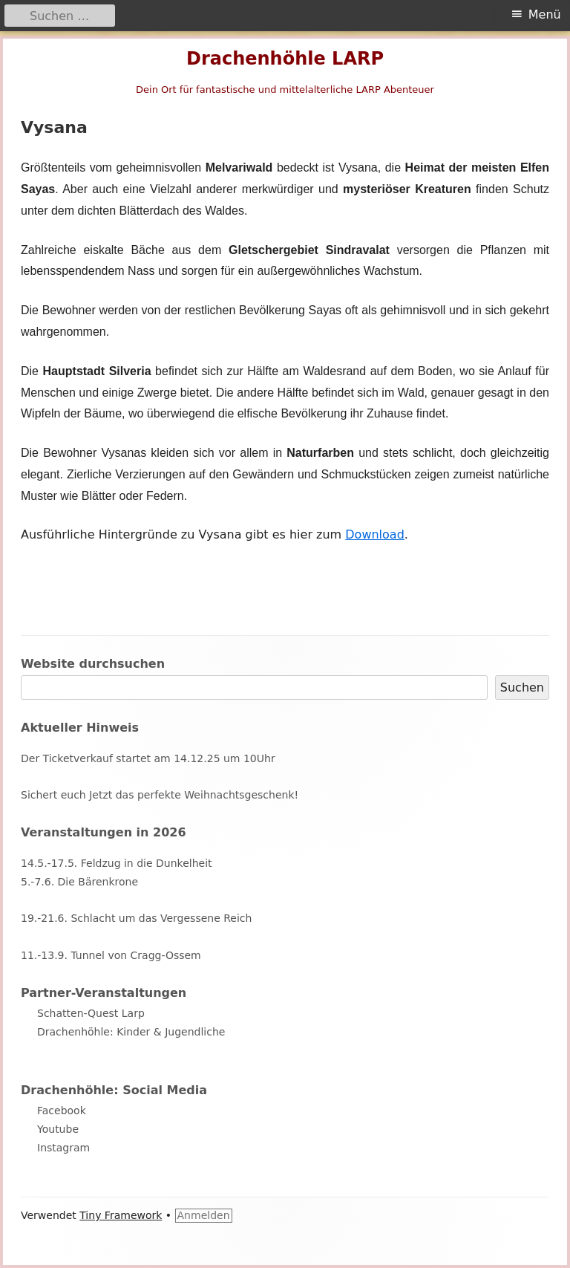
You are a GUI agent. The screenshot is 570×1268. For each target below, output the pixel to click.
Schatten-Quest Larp (91, 1013)
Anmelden (203, 1215)
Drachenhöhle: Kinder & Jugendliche (131, 1032)
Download (374, 534)
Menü (544, 14)
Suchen (522, 687)
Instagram (63, 1148)
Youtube (58, 1129)
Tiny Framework (120, 1215)
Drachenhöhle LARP (285, 58)
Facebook (61, 1110)
